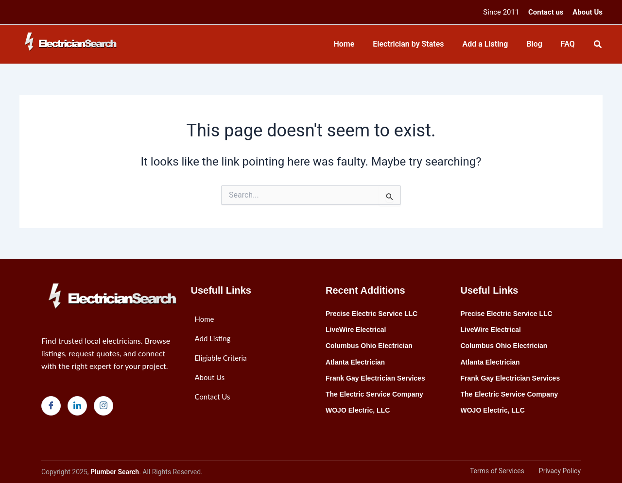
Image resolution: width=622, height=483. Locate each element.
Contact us (546, 12)
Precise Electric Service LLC (371, 313)
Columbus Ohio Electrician (369, 346)
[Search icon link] (598, 45)
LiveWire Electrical (356, 329)
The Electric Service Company (374, 394)
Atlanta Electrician (355, 362)
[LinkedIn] (77, 406)
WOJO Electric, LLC (358, 410)
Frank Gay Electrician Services (375, 378)
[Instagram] (103, 406)
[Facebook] (51, 406)
